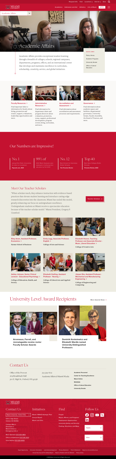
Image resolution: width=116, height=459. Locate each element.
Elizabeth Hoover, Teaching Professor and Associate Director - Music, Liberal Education (88, 241)
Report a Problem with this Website (64, 452)
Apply (102, 7)
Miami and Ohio (37, 420)
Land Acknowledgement (50, 450)
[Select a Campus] (18, 415)
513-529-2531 (24, 437)
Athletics (82, 7)
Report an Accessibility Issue (90, 450)
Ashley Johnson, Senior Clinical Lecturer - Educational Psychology (24, 275)
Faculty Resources (18, 103)
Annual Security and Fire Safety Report (43, 452)
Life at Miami (92, 7)
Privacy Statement (64, 450)
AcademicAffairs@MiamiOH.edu (55, 376)
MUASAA (77, 382)
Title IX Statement (75, 450)
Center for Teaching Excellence (84, 376)
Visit (81, 2)
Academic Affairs (9, 13)
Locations (88, 2)
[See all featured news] (98, 300)
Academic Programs (92, 59)
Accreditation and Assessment (66, 104)
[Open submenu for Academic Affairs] (29, 13)
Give (104, 2)
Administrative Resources (41, 104)
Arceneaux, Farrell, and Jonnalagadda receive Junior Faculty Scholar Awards (27, 342)
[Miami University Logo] (13, 7)
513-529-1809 (21, 435)
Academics (58, 7)
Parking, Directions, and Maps (69, 426)
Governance (88, 103)
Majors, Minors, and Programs (69, 417)
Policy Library (90, 55)
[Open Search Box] (109, 2)
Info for (97, 2)
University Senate (91, 62)
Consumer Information (36, 450)
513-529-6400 (20, 440)
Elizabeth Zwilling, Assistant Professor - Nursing (54, 275)
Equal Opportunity (23, 450)
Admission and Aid (71, 7)
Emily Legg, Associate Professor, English (56, 240)
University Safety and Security (69, 423)
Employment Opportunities (68, 420)
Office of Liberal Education (82, 385)
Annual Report (37, 417)
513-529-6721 (47, 372)
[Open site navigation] (108, 7)
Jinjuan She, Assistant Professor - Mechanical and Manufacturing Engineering (88, 276)
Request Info (73, 2)
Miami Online (78, 379)
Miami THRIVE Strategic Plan (42, 415)
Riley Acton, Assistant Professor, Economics (24, 240)
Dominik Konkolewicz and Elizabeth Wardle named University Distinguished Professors (74, 343)
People (61, 415)
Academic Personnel (80, 372)
